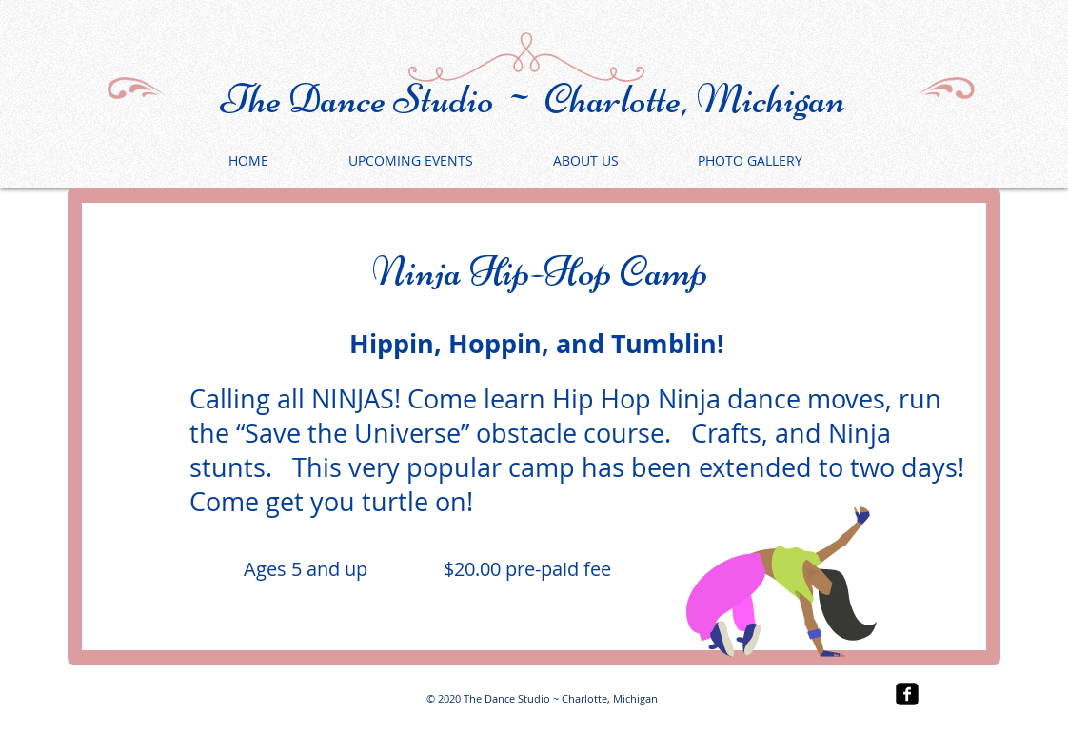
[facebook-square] (907, 694)
